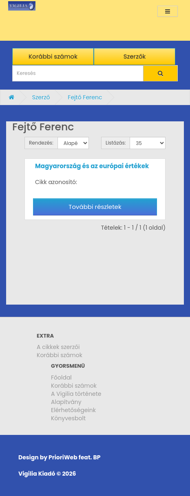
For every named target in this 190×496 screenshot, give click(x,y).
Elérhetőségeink (73, 410)
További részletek (94, 206)
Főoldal (61, 377)
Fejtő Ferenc (85, 97)
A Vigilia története (76, 394)
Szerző (41, 97)
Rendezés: (41, 142)
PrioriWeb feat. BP (74, 457)
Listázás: (116, 142)
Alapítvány (66, 402)
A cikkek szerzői (58, 347)
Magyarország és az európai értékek (92, 166)
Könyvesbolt (68, 418)
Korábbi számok (59, 355)
